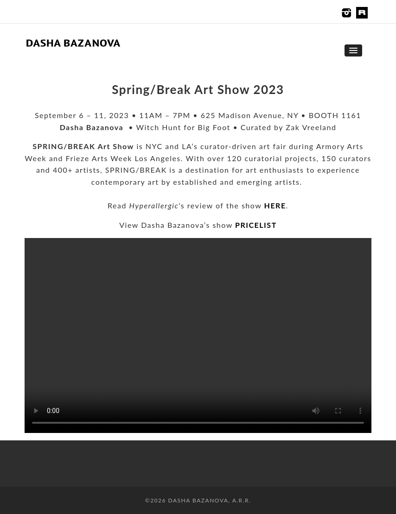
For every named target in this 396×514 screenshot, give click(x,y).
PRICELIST (256, 224)
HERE (275, 205)
